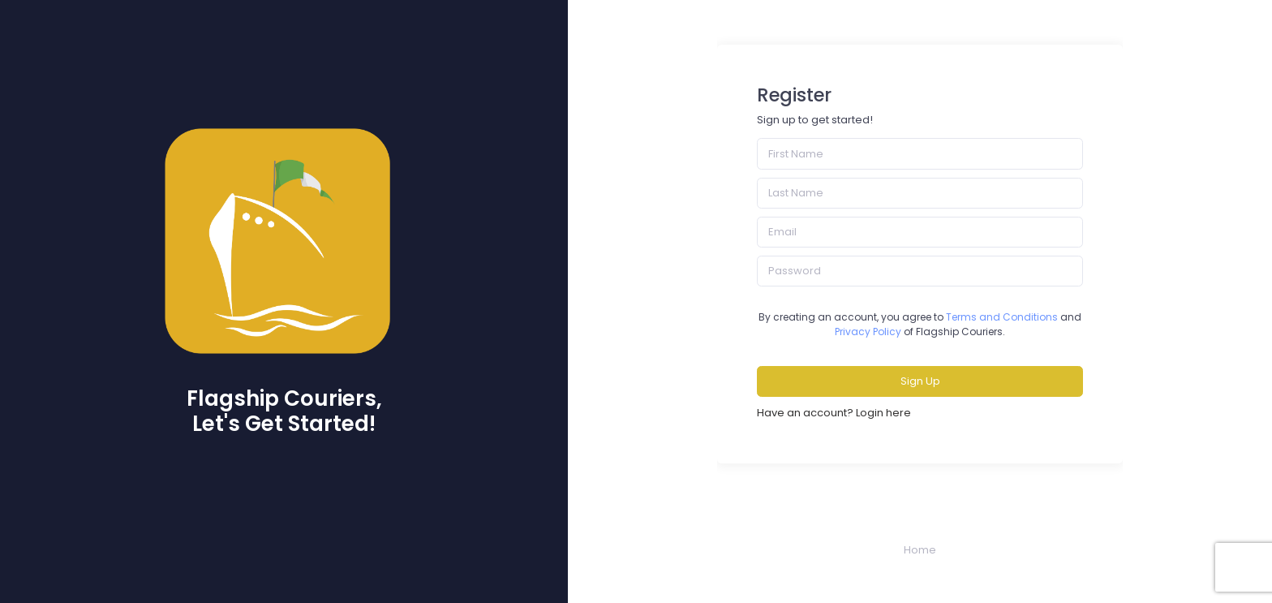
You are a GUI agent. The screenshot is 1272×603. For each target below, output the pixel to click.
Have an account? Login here (834, 412)
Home (920, 550)
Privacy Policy (868, 331)
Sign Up (920, 381)
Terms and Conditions (1002, 317)
